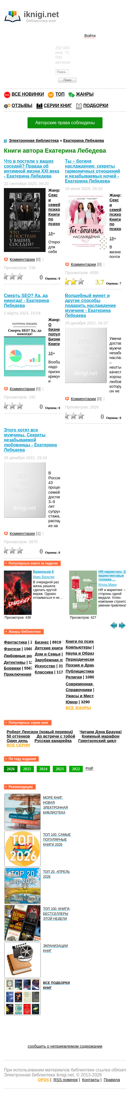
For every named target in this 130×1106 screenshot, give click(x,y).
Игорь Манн (107, 585)
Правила (112, 1080)
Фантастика (15, 642)
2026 (11, 769)
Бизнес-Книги (56, 341)
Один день (17, 740)
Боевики (12, 668)
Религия (74, 677)
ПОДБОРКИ (95, 105)
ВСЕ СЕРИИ (18, 745)
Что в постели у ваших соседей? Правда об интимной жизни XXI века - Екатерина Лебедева (31, 168)
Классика (44, 672)
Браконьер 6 (43, 572)
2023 (60, 769)
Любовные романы (23, 655)
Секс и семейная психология (59, 202)
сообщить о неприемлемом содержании (65, 1046)
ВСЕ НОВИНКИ (28, 94)
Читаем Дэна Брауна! (100, 732)
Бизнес (42, 642)
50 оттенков (18, 736)
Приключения (17, 674)
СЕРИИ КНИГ (58, 105)
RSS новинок (65, 1080)
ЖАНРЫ (85, 94)
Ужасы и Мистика (83, 696)
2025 (27, 769)
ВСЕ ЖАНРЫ (78, 708)
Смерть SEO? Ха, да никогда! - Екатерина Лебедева (26, 300)
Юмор (72, 702)
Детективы (15, 662)
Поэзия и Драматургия (88, 665)
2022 (76, 769)
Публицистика (80, 671)
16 (50, 353)
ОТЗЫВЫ (22, 105)
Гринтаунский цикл (97, 740)
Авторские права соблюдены (65, 122)
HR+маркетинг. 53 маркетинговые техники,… (112, 575)
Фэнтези (12, 649)
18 (50, 233)
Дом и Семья (48, 654)
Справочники (79, 690)
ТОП (59, 94)
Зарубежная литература (58, 660)
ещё (89, 768)
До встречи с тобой (56, 736)
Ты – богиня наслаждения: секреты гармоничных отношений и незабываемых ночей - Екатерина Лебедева (92, 171)
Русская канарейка (53, 740)
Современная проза (85, 684)
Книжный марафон (101, 736)
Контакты (90, 1080)
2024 (43, 769)
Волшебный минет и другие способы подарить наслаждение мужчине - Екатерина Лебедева (90, 305)
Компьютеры (79, 647)
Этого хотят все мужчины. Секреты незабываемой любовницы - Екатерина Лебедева (30, 440)
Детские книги (49, 648)
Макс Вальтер (43, 577)
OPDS (43, 1080)
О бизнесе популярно (59, 329)
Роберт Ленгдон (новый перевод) (40, 732)
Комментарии (22, 259)
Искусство (45, 666)
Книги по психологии (86, 641)
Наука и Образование (87, 653)
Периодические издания (90, 659)
